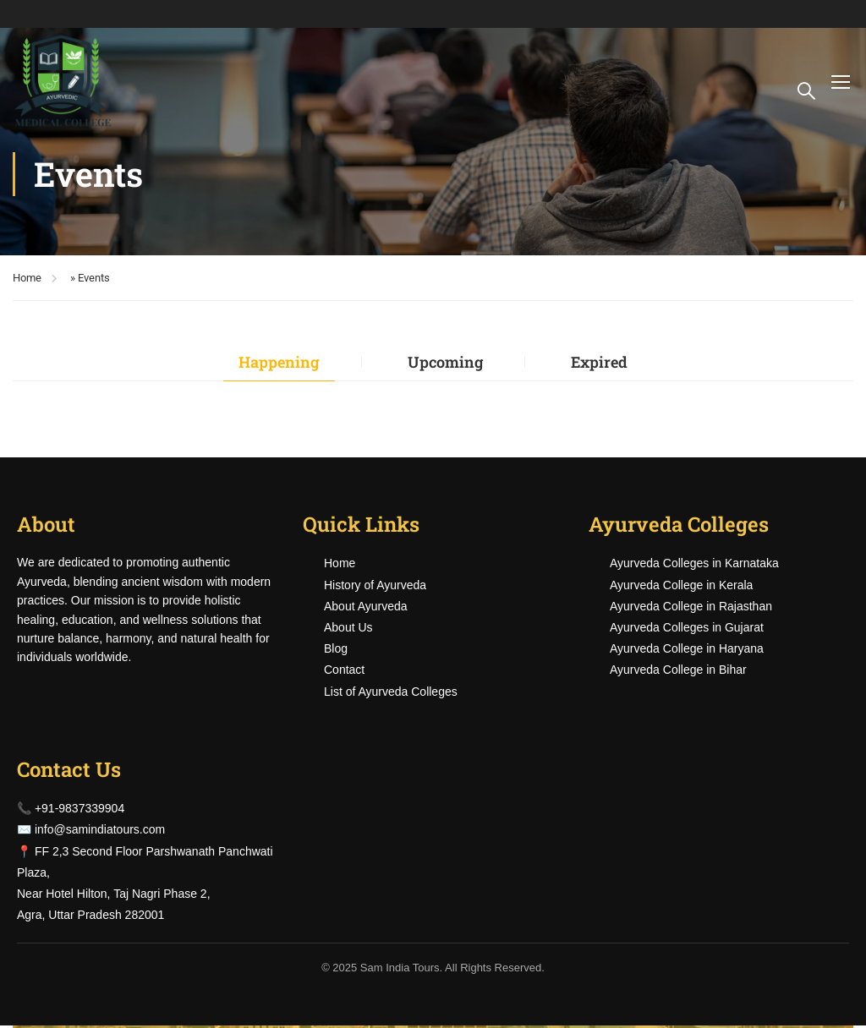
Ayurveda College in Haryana (687, 651)
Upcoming (445, 362)
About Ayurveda (366, 608)
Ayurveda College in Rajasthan (691, 608)
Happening (268, 362)
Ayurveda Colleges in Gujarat (687, 629)
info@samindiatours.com (100, 832)
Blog (336, 651)
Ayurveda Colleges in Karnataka (694, 565)
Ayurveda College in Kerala (681, 586)
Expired (610, 362)
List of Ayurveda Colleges (391, 693)
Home (27, 277)
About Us (348, 629)
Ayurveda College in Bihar (678, 672)
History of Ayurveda (375, 586)
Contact (344, 672)
